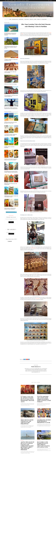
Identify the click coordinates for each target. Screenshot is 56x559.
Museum (34, 28)
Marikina (31, 28)
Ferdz (22, 33)
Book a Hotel (23, 0)
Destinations (21, 19)
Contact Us (31, 19)
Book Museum (26, 28)
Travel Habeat (40, 134)
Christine (50, 32)
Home (5, 0)
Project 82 (39, 19)
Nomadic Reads (19, 0)
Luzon (29, 28)
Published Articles (15, 19)
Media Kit (15, 0)
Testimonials (27, 0)
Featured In (11, 0)
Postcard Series (44, 19)
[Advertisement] (35, 353)
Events (35, 19)
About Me (8, 0)
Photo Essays (27, 19)
